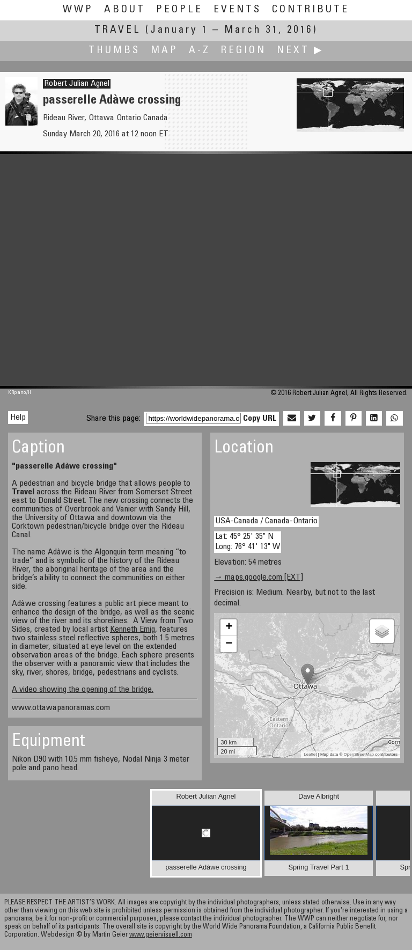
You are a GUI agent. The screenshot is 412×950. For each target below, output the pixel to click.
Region (243, 51)
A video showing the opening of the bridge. (82, 689)
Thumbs (114, 51)
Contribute (310, 10)
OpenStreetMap (359, 754)
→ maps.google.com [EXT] (258, 577)
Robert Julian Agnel (76, 83)
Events (237, 10)
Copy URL (260, 418)
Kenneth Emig (132, 629)
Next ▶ (300, 51)
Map (164, 51)
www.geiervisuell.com (160, 935)
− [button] (228, 644)
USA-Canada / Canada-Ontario (266, 521)
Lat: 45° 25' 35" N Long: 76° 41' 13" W (247, 541)
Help (18, 417)
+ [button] (228, 627)
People (179, 10)
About (124, 10)
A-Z (199, 51)
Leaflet (310, 754)
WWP (78, 10)
